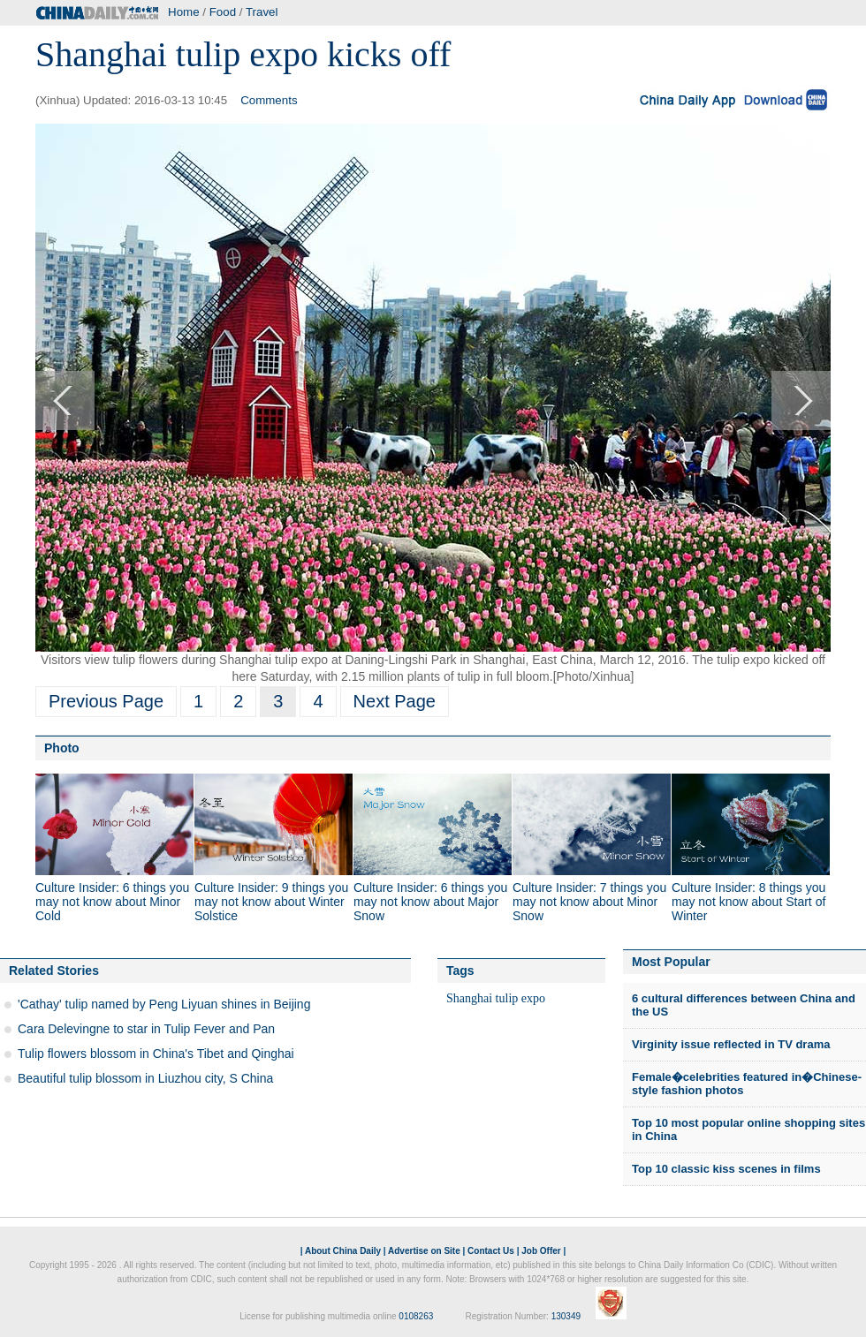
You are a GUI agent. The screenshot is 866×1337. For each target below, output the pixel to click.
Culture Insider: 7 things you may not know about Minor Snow (589, 901)
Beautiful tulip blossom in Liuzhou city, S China (145, 1078)
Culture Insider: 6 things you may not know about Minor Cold (112, 901)
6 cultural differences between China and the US (743, 1005)
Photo (62, 748)
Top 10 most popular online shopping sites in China (748, 1130)
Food (222, 12)
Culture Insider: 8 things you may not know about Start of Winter (748, 901)
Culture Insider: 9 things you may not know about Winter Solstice (271, 901)
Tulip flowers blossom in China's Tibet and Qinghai (156, 1053)
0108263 (416, 1316)
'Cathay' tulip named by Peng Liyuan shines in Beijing (164, 1004)
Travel (262, 12)
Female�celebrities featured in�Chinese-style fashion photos (747, 1084)
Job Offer (540, 1251)
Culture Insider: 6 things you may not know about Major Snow (430, 901)
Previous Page (106, 701)
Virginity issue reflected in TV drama (731, 1044)
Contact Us (490, 1251)
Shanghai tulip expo (495, 998)
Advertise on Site (424, 1251)
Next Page (394, 701)
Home (184, 12)
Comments (268, 100)
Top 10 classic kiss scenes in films (726, 1168)
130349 (566, 1316)
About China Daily (343, 1251)
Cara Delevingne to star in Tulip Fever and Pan (146, 1029)
